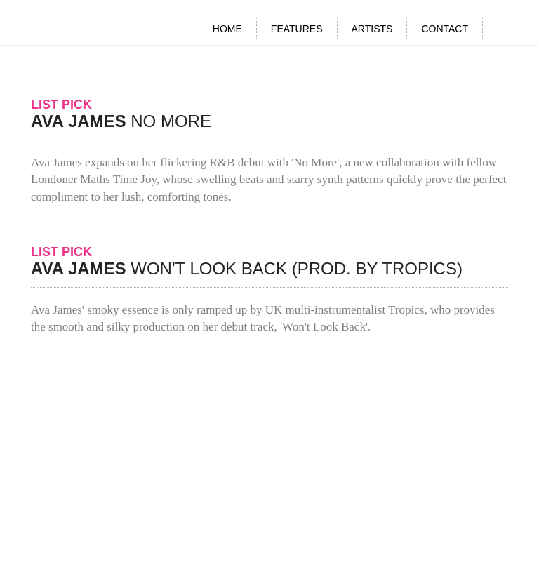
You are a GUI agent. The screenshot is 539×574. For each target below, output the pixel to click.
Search (502, 30)
